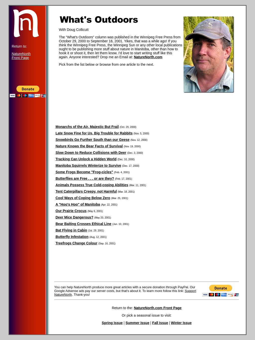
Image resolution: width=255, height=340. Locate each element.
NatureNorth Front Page (21, 56)
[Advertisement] (28, 198)
